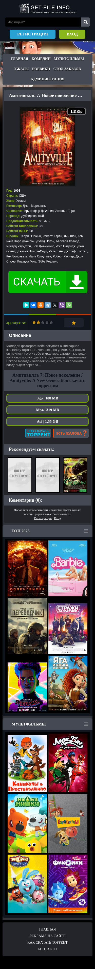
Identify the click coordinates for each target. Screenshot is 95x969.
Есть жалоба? (71, 433)
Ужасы (21, 69)
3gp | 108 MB (47, 398)
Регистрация (32, 34)
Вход (72, 34)
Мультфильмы (69, 59)
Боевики (41, 69)
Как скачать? (38, 433)
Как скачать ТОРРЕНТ (47, 942)
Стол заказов (67, 69)
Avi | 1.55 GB (47, 421)
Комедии (41, 59)
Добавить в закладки (74, 322)
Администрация (48, 79)
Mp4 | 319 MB (47, 410)
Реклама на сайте (47, 936)
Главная (19, 59)
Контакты (47, 949)
